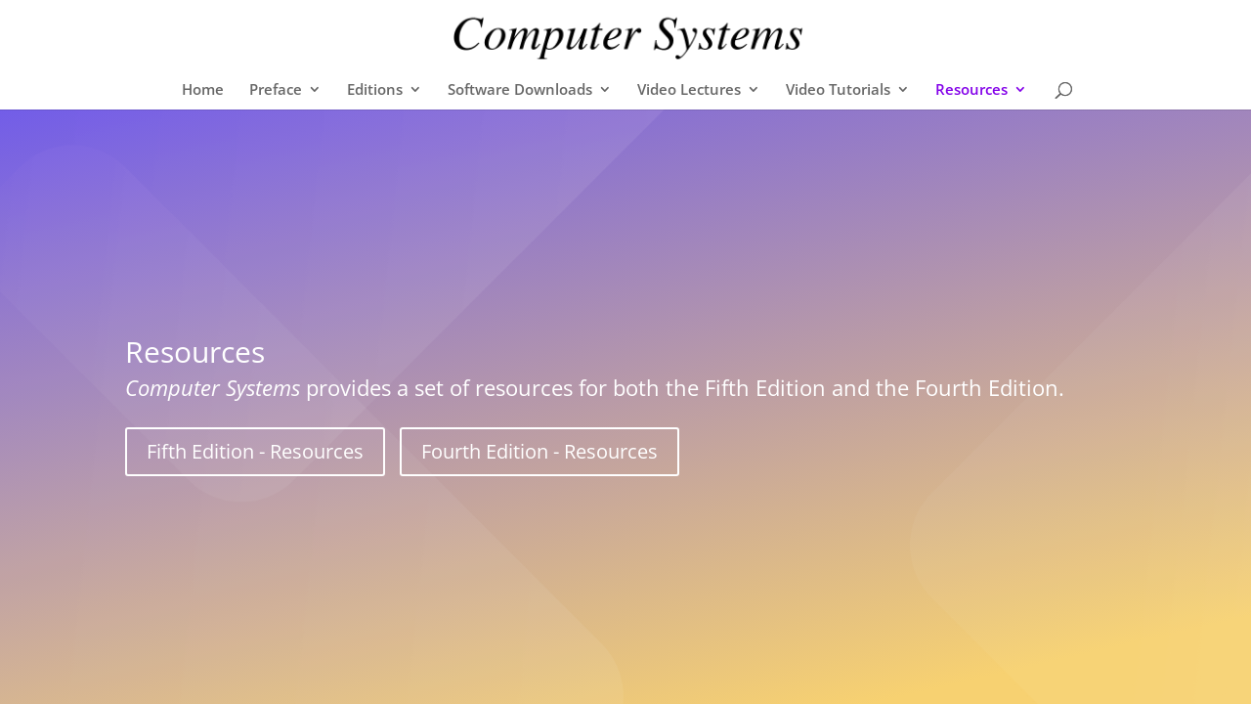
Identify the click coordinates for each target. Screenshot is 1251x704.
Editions (375, 90)
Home (203, 90)
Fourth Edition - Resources (539, 451)
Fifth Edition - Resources (255, 451)
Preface (275, 90)
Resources (971, 90)
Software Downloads (520, 90)
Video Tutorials (838, 90)
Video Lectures (689, 90)
